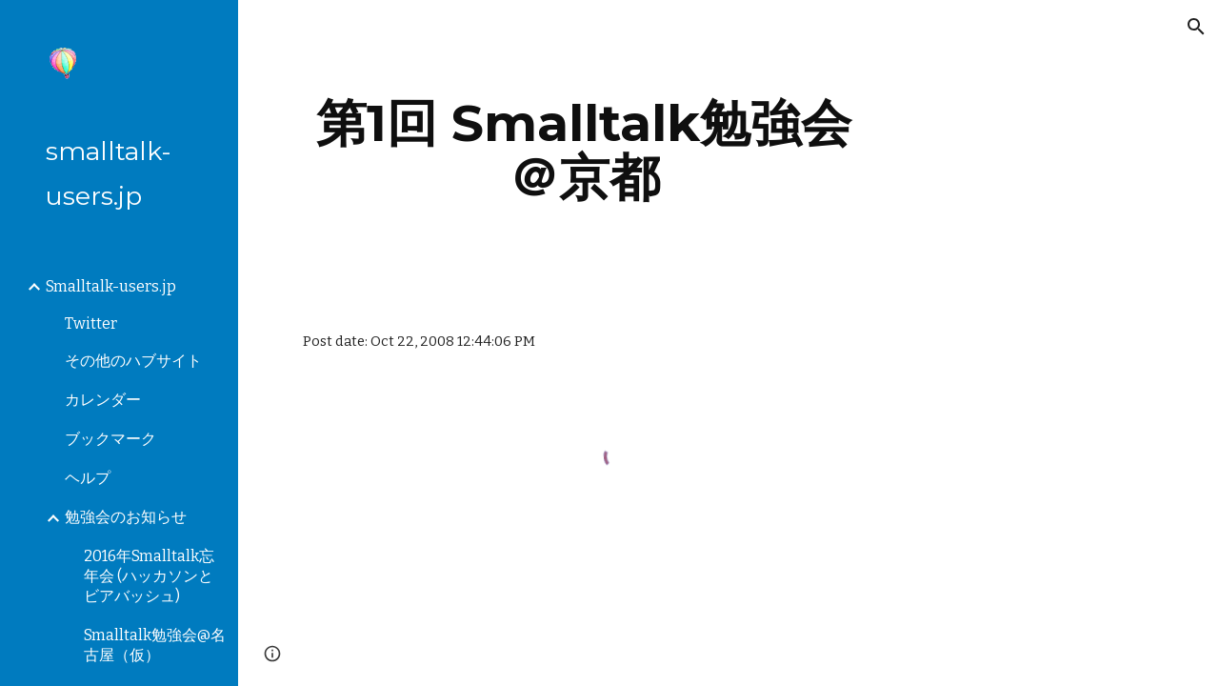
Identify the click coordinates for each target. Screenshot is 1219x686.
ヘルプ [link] (87, 478)
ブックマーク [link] (110, 439)
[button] (1196, 27)
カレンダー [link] (103, 400)
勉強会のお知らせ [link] (126, 517)
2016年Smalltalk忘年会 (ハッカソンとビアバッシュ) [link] (149, 576)
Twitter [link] (91, 323)
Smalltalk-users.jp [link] (111, 286)
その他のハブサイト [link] (133, 361)
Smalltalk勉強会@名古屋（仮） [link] (155, 645)
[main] (584, 150)
